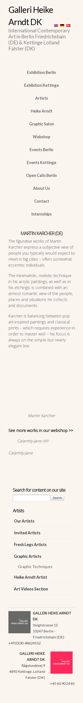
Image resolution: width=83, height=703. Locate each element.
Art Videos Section (31, 588)
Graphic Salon (41, 123)
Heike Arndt (41, 111)
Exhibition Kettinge (41, 85)
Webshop (41, 136)
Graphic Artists (27, 556)
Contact (41, 201)
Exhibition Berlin (41, 72)
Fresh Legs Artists (30, 544)
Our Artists (24, 521)
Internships (41, 214)
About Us (41, 188)
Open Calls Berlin (41, 175)
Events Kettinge (41, 162)
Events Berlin (41, 149)
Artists (41, 98)
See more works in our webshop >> (40, 430)
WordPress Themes (66, 698)
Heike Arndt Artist (30, 577)
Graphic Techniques (35, 566)
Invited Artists (27, 532)
